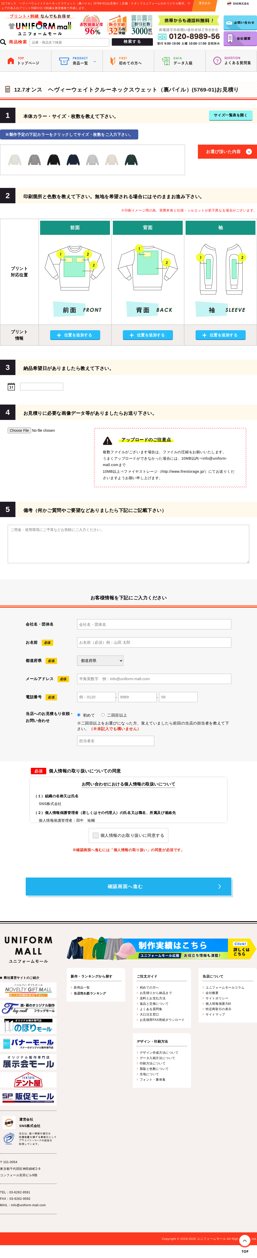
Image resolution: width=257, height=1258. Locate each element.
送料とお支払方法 (153, 998)
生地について (149, 1074)
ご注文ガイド (147, 976)
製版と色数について (154, 1069)
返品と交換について (154, 1003)
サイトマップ (215, 1014)
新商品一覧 (82, 987)
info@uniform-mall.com (28, 1205)
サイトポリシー (217, 998)
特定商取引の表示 (218, 1009)
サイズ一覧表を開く (230, 115)
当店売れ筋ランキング (90, 993)
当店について (213, 976)
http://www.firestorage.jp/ (183, 471)
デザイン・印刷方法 (152, 1041)
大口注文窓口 (149, 1014)
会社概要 (212, 993)
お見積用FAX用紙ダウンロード (162, 1020)
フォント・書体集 (153, 1079)
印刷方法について (153, 1063)
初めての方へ (149, 987)
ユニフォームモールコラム (225, 987)
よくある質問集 (151, 1009)
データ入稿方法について (157, 1058)
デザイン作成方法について (159, 1052)
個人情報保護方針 (218, 1003)
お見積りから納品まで (156, 993)
